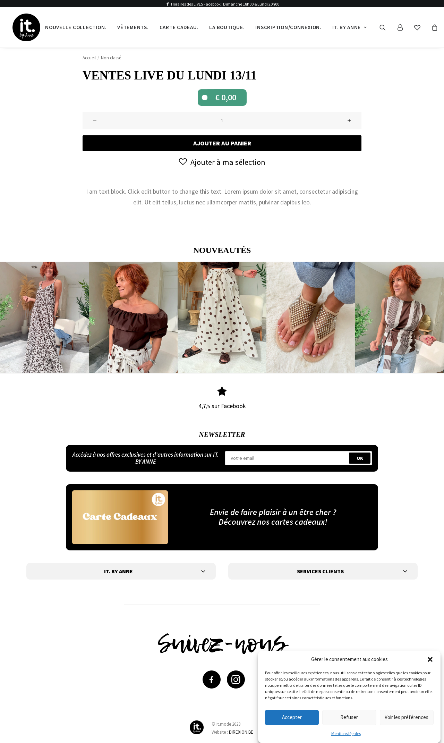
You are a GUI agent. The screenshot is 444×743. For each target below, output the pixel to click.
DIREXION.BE (241, 732)
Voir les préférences (406, 717)
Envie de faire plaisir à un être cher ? (273, 511)
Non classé (111, 58)
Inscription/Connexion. (288, 27)
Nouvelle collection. (75, 27)
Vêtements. (133, 27)
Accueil (89, 58)
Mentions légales (346, 733)
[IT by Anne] (26, 27)
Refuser (349, 717)
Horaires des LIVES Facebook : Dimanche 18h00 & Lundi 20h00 (225, 4)
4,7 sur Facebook (222, 406)
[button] (430, 659)
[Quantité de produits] (222, 120)
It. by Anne (349, 27)
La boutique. (227, 27)
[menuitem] (75, 27)
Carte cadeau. (179, 27)
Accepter (292, 717)
